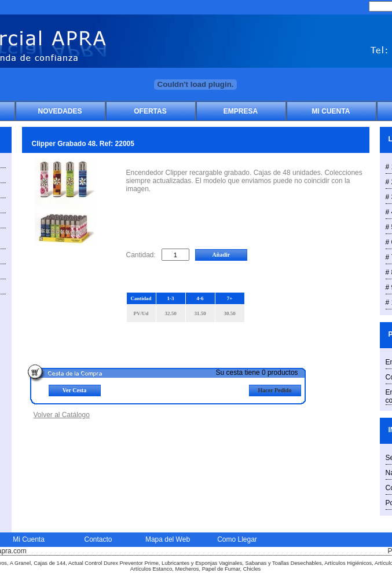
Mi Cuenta (331, 111)
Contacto (98, 539)
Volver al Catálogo (62, 415)
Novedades (60, 111)
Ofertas (150, 111)
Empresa (241, 111)
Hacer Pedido (275, 390)
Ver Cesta (74, 390)
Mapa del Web (167, 539)
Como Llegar (237, 539)
